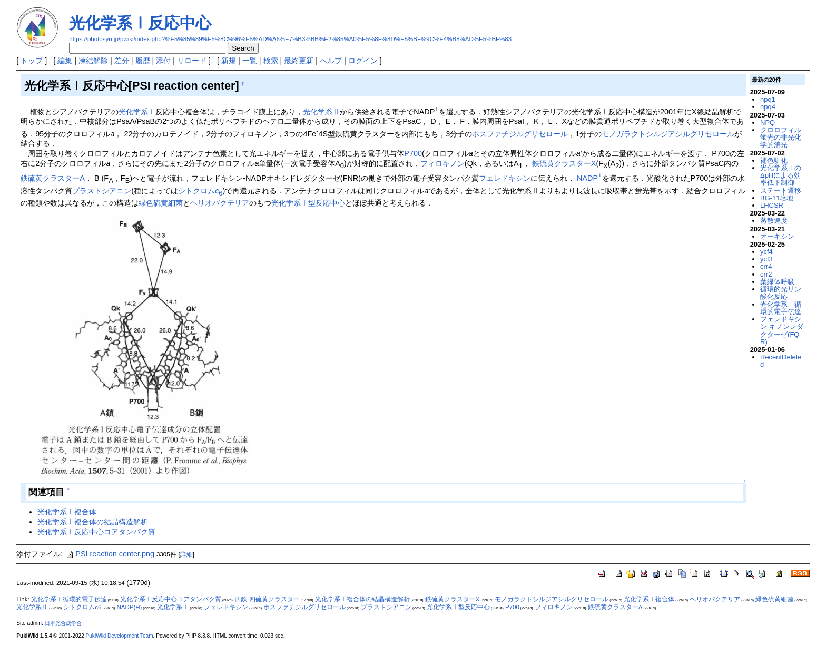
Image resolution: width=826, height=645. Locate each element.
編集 (64, 60)
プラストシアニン (101, 191)
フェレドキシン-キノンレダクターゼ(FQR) (781, 330)
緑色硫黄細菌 (161, 203)
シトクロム (200, 191)
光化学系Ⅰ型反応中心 (308, 203)
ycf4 (766, 252)
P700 (413, 153)
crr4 (766, 266)
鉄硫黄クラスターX (564, 163)
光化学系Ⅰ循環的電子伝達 (780, 308)
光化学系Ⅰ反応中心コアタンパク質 (96, 531)
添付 (163, 60)
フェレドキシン (504, 178)
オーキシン (777, 236)
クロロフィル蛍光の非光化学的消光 (780, 137)
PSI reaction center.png (109, 554)
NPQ (767, 122)
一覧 (249, 60)
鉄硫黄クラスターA (53, 178)
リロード (191, 60)
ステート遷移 (780, 190)
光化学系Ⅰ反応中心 (140, 23)
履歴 (142, 60)
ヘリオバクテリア (219, 203)
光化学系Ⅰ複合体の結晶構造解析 (92, 521)
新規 (228, 60)
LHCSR (771, 205)
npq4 (767, 107)
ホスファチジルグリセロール (520, 134)
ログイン (363, 60)
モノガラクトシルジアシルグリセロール (668, 134)
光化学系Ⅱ (321, 112)
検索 (270, 60)
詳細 (186, 554)
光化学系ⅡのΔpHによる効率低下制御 (780, 175)
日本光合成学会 (63, 623)
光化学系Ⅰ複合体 (66, 511)
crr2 (766, 274)
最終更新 (298, 60)
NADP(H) (129, 607)
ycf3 (766, 259)
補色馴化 (774, 160)
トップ (32, 60)
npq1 (767, 99)
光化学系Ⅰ (137, 112)
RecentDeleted (780, 360)
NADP (589, 178)
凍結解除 (93, 60)
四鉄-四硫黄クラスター (267, 599)
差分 (121, 60)
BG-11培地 (776, 198)
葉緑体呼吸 (777, 282)
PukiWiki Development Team (119, 636)
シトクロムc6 (82, 607)
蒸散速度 (774, 220)
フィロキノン (442, 163)
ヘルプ (331, 60)
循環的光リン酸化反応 (780, 292)
